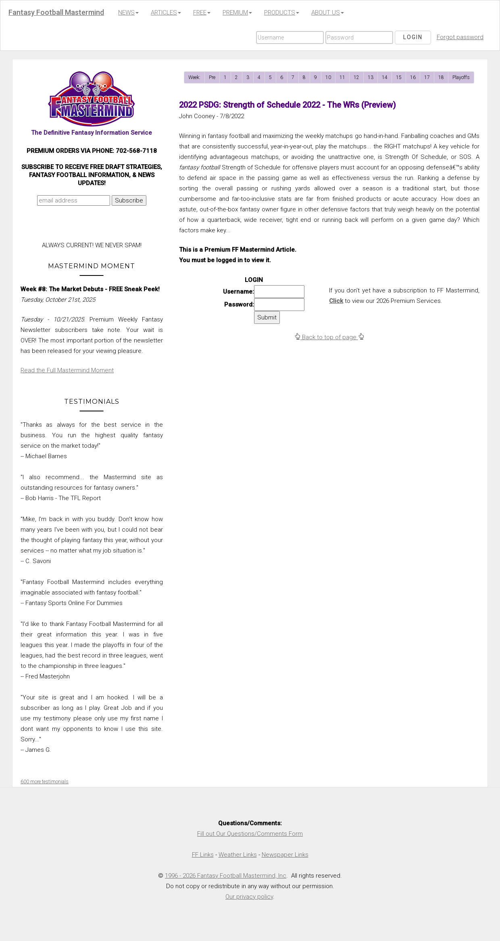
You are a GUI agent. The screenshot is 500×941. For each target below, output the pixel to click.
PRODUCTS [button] (281, 12)
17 (427, 77)
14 (385, 77)
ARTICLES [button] (166, 12)
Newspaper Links (285, 854)
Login (413, 37)
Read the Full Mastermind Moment (67, 370)
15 (399, 77)
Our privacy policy (249, 896)
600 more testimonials (45, 782)
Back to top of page (329, 337)
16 (413, 77)
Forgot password (460, 37)
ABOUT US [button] (327, 12)
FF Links (203, 854)
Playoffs (461, 77)
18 (441, 77)
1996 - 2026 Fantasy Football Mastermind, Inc (225, 875)
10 (328, 77)
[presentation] (90, 225)
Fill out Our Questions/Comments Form (250, 833)
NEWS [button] (128, 12)
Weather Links (238, 854)
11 (342, 77)
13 (370, 77)
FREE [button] (201, 12)
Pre (212, 77)
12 (356, 77)
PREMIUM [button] (237, 12)
